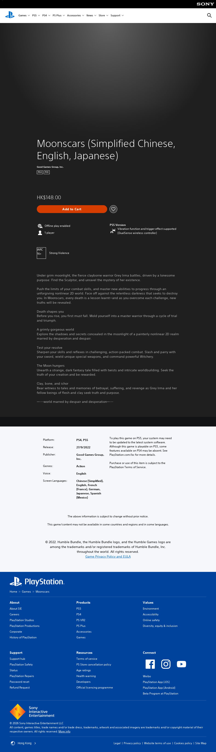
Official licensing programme (94, 687)
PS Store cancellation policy (93, 664)
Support (115, 15)
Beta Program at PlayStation (160, 693)
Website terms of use (157, 743)
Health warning (86, 676)
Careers (14, 614)
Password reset (19, 682)
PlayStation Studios (22, 620)
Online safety (151, 620)
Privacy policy (132, 743)
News (89, 15)
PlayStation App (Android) (159, 688)
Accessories (74, 15)
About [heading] (14, 602)
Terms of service (86, 659)
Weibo (147, 676)
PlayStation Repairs (22, 676)
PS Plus (57, 15)
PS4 (44, 15)
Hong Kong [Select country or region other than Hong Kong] (23, 743)
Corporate (16, 632)
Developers (83, 682)
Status (14, 670)
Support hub (17, 659)
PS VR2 (80, 620)
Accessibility (150, 614)
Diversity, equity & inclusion (160, 626)
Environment (151, 609)
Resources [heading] (84, 653)
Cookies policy (183, 743)
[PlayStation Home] (10, 15)
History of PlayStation (23, 637)
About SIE (16, 609)
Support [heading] (16, 653)
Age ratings (83, 670)
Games (22, 15)
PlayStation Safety (21, 664)
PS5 (34, 15)
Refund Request (20, 687)
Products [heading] (83, 602)
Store (102, 15)
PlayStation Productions (25, 626)
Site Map (200, 743)
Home (13, 592)
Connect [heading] (149, 653)
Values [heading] (148, 602)
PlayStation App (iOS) (156, 682)
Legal (117, 743)
